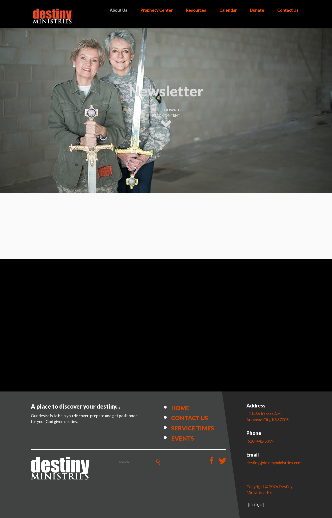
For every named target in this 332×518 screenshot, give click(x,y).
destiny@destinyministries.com (273, 462)
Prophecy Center (157, 10)
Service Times (192, 428)
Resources (196, 10)
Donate (257, 10)
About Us (118, 10)
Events (182, 438)
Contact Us (287, 10)
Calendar (228, 10)
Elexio (256, 505)
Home (180, 408)
